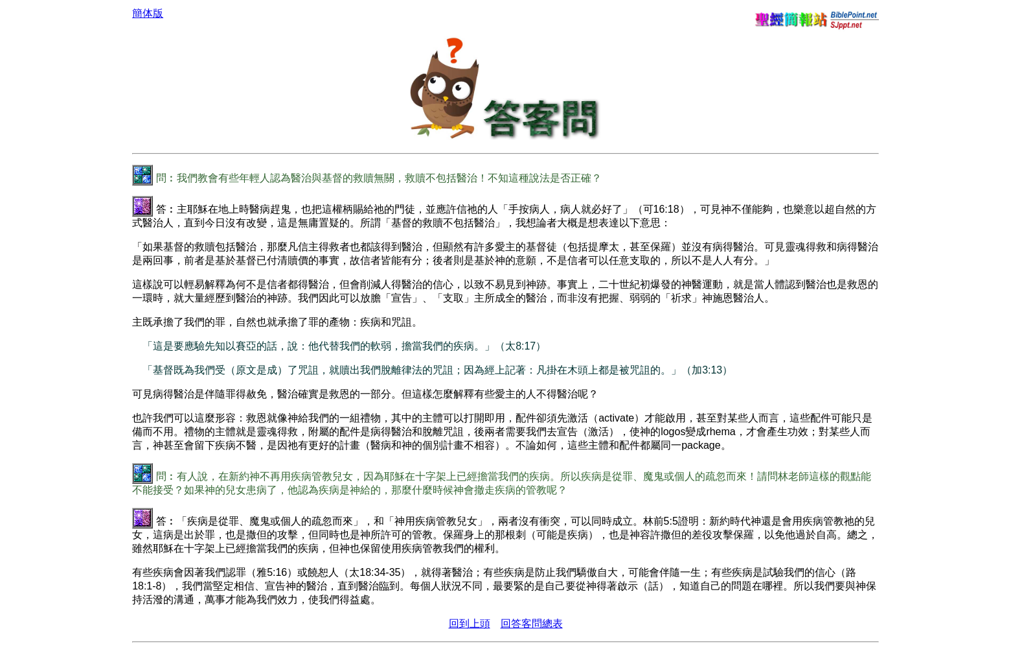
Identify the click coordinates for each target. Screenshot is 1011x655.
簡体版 (147, 13)
